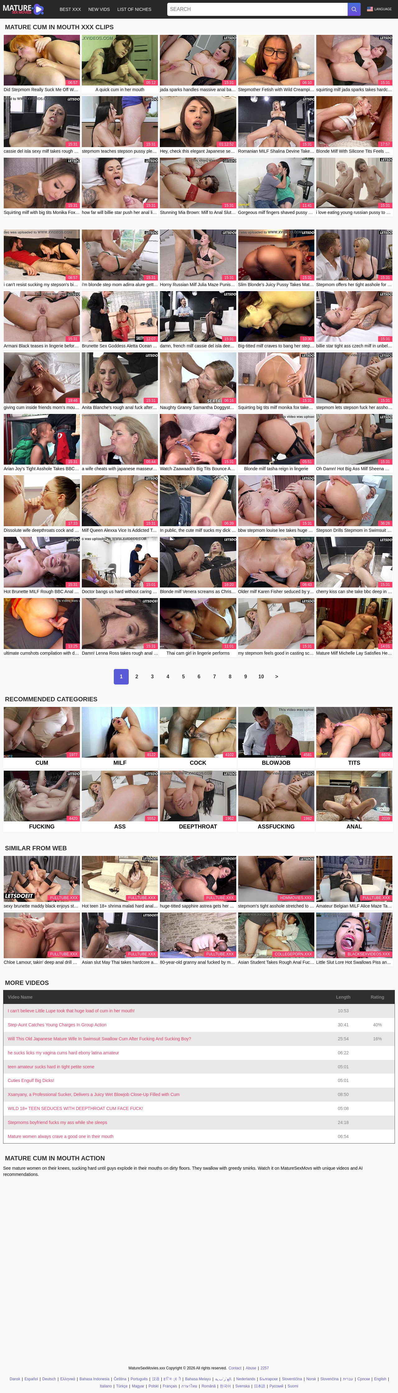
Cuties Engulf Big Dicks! (31, 1080)
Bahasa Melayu (198, 1379)
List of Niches (134, 9)
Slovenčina (329, 1379)
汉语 (156, 1379)
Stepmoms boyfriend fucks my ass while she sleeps (57, 1122)
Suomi (293, 1386)
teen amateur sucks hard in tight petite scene (51, 1066)
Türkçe (121, 1386)
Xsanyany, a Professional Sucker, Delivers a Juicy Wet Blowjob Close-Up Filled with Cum (94, 1094)
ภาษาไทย (189, 1386)
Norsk (311, 1379)
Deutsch (49, 1379)
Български (269, 1379)
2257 (265, 1368)
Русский (277, 1386)
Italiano (106, 1386)
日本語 (259, 1386)
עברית (348, 1379)
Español (31, 1379)
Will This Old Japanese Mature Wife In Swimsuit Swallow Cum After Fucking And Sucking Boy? (99, 1038)
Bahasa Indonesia (94, 1379)
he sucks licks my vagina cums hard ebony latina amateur (63, 1052)
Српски (364, 1379)
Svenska (242, 1386)
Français (170, 1386)
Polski (154, 1386)
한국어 (225, 1386)
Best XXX (70, 9)
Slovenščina (292, 1379)
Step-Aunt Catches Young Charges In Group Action (57, 1024)
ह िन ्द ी (172, 1379)
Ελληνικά (67, 1379)
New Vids (99, 9)
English (380, 1379)
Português (139, 1379)
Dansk (15, 1379)
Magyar (138, 1386)
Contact (235, 1368)
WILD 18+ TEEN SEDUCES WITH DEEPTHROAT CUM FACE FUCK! (75, 1108)
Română (208, 1386)
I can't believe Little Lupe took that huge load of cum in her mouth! (71, 1010)
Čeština (120, 1379)
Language (379, 9)
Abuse (251, 1368)
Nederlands (245, 1379)
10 (261, 676)
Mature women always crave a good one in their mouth (60, 1136)
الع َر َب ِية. (223, 1379)
